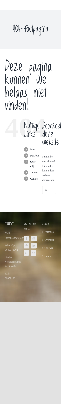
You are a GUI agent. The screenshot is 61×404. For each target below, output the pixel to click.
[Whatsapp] (26, 253)
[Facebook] (26, 238)
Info (32, 149)
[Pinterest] (26, 245)
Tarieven (34, 172)
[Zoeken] (46, 190)
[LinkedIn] (34, 245)
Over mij (49, 239)
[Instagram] (34, 238)
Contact (34, 178)
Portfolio (35, 155)
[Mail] (33, 253)
